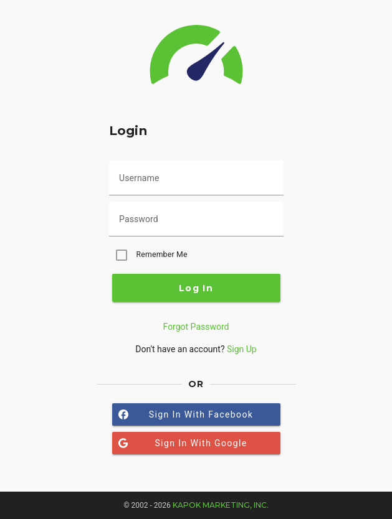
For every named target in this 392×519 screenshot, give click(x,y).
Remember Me (162, 254)
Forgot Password (196, 327)
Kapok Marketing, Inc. (221, 505)
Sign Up (242, 349)
